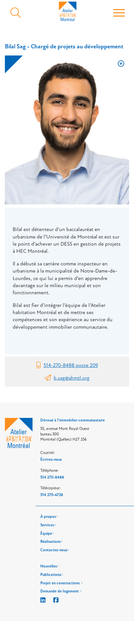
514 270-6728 (51, 495)
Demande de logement (61, 591)
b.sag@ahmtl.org (71, 378)
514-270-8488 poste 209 (71, 365)
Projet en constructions (61, 583)
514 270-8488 (52, 477)
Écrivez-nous (51, 459)
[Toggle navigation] (119, 13)
